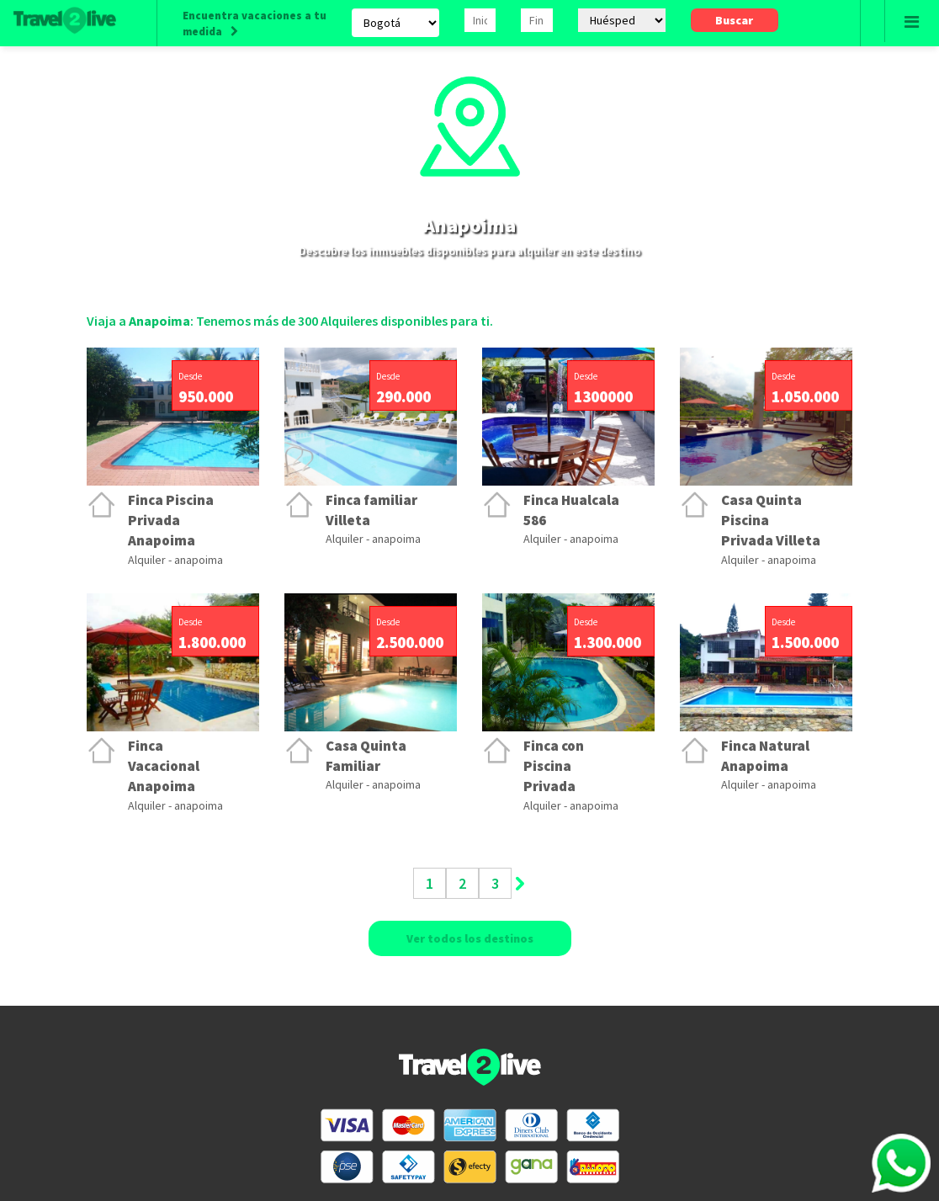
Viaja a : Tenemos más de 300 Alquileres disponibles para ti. (290, 320)
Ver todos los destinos (469, 938)
